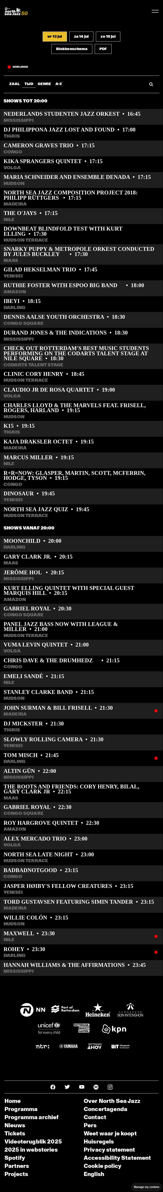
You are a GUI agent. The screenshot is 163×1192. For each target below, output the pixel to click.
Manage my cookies (146, 1187)
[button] (55, 37)
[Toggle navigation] (155, 11)
